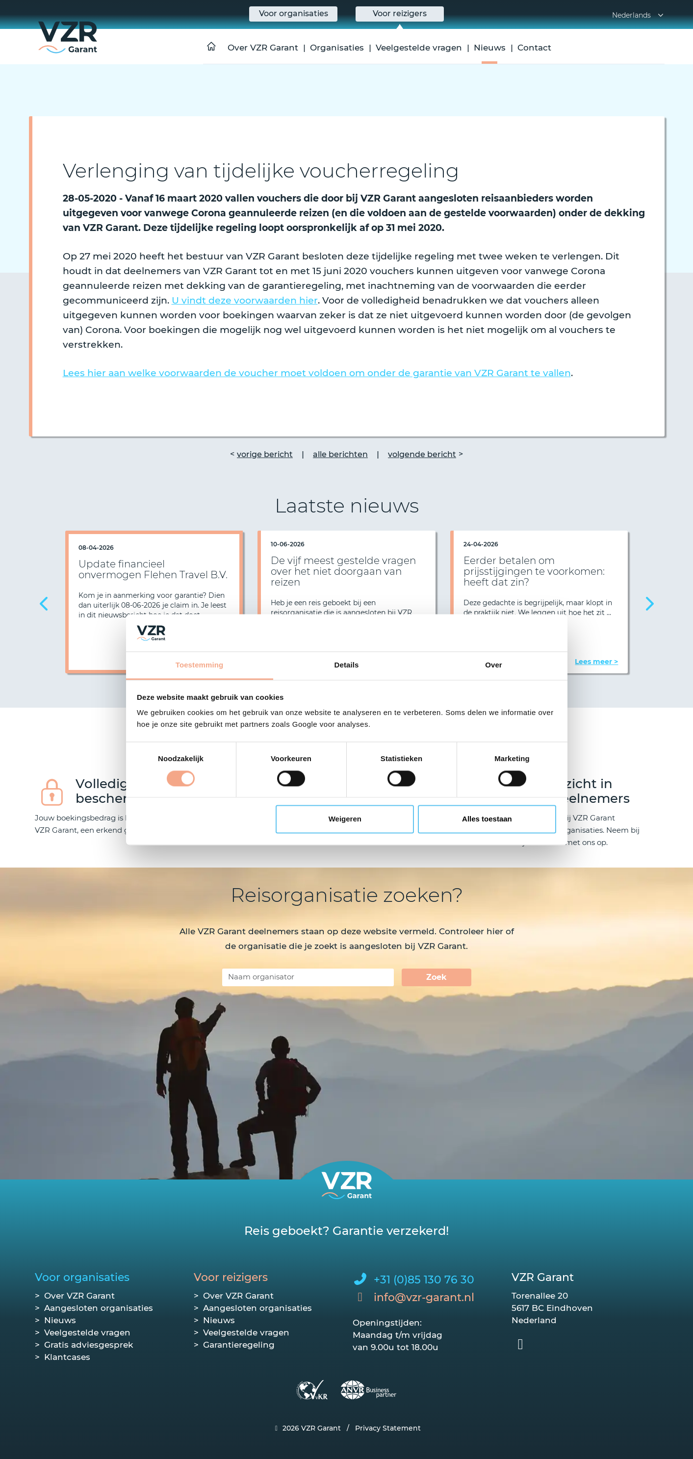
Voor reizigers (231, 1277)
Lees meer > (596, 661)
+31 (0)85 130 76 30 (424, 1279)
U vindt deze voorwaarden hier (245, 300)
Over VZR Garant (263, 47)
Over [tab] (493, 665)
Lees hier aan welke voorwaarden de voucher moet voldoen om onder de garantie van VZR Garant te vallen (317, 373)
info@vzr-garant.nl (424, 1297)
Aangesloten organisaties (98, 1308)
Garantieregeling (239, 1345)
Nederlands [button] (638, 15)
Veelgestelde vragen (419, 47)
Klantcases (67, 1357)
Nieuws (490, 47)
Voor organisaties (82, 1277)
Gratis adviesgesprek (88, 1345)
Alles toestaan (487, 819)
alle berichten (340, 454)
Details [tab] (346, 665)
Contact (534, 47)
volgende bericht (422, 454)
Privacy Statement (388, 1428)
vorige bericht (265, 454)
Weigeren (345, 819)
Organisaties (337, 47)
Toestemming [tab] (200, 665)
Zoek (436, 977)
